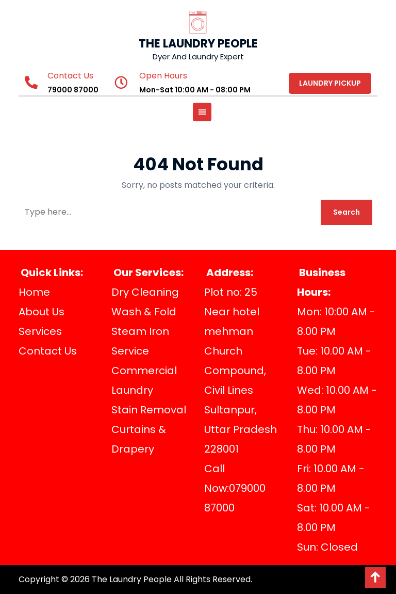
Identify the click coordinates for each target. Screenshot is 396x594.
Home (34, 292)
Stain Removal (148, 410)
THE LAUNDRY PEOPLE (198, 44)
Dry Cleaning (145, 292)
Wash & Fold (143, 311)
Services (40, 331)
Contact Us (48, 351)
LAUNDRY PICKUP (330, 83)
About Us (41, 311)
